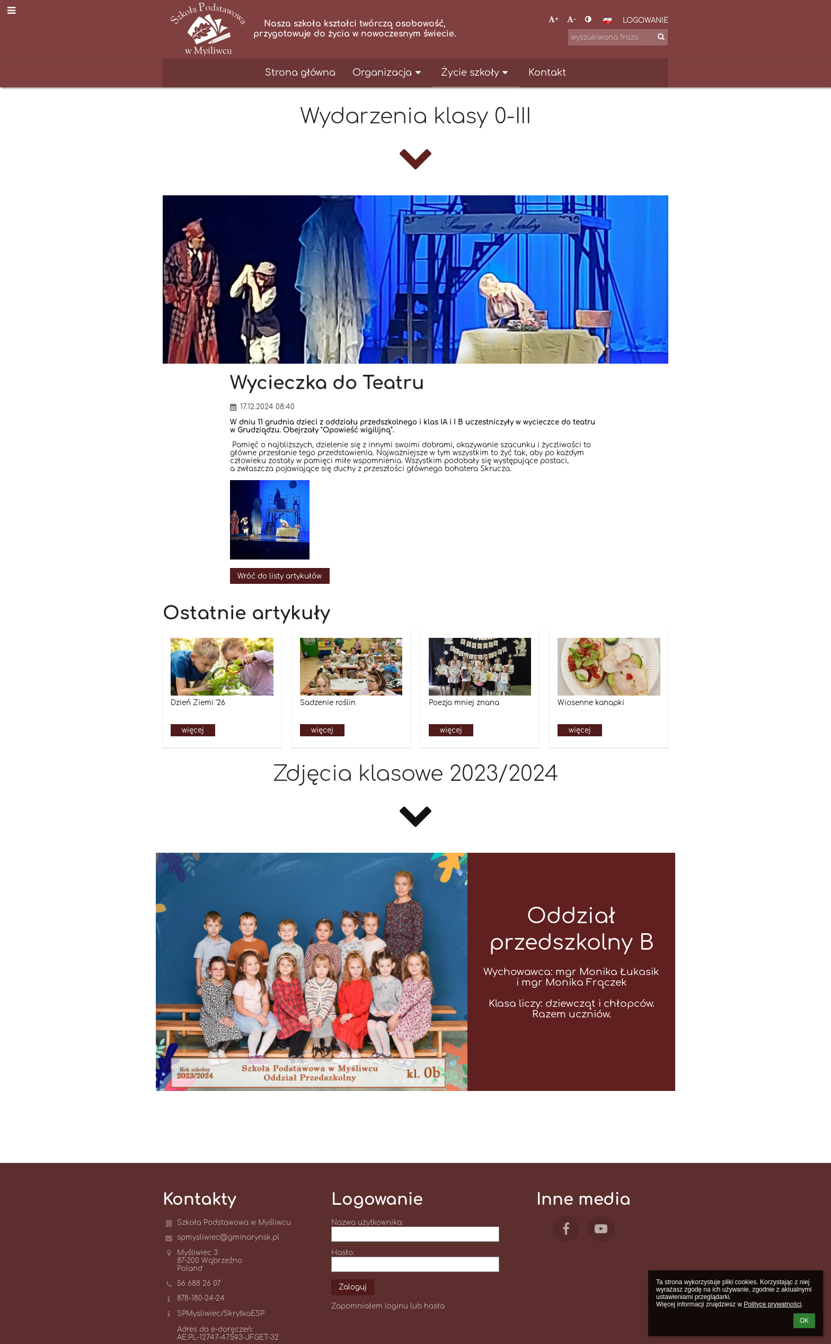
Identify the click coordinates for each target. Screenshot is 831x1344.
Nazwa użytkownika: (367, 1222)
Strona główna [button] (300, 72)
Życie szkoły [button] (476, 72)
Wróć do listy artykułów (279, 576)
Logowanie (645, 20)
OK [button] (804, 1320)
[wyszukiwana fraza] (618, 37)
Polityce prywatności (772, 1304)
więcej (193, 730)
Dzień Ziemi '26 (198, 703)
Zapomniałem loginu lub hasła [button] (388, 1306)
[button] (607, 20)
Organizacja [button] (388, 72)
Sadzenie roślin (328, 703)
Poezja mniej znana (464, 703)
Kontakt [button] (547, 72)
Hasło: (343, 1253)
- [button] (571, 19)
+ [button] (554, 19)
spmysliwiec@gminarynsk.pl (228, 1237)
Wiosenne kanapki (591, 703)
